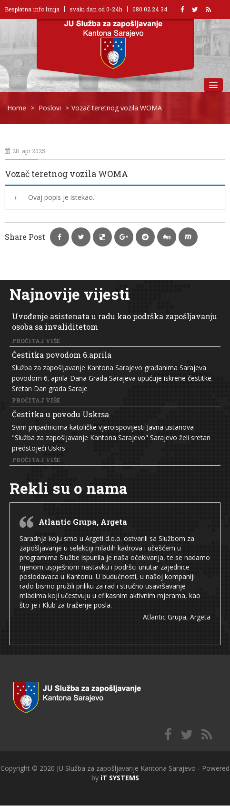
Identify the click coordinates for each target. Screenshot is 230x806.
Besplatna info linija (32, 9)
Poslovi (50, 107)
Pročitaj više (36, 341)
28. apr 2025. (26, 151)
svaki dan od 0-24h (96, 9)
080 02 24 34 (150, 9)
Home (16, 107)
